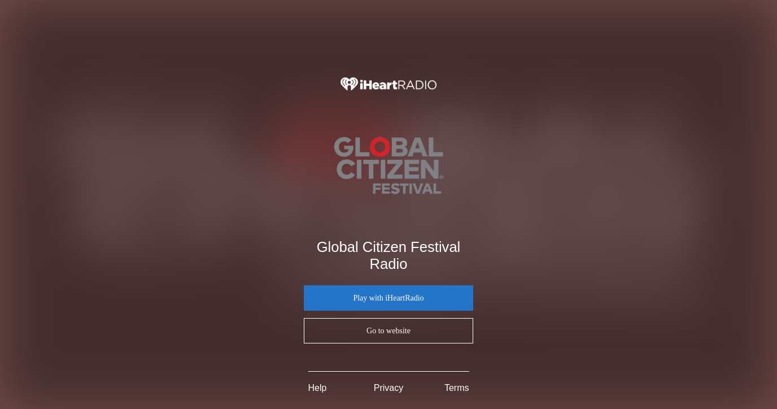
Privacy (388, 388)
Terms (456, 388)
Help (317, 388)
